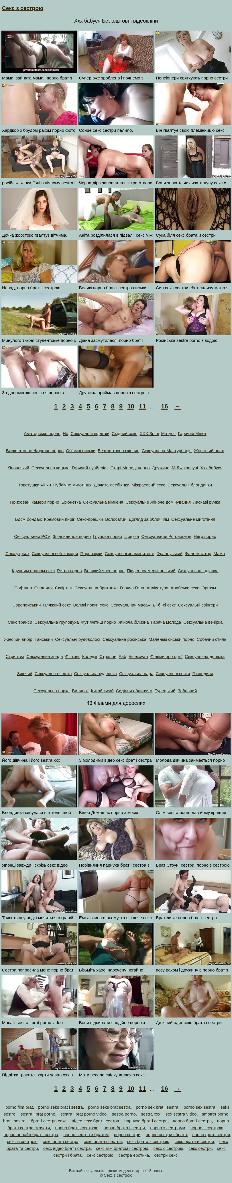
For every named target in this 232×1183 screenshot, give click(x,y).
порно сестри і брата (166, 1134)
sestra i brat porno (38, 1114)
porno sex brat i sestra (157, 1107)
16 (164, 406)
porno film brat (19, 1107)
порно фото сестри (211, 1134)
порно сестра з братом (86, 1134)
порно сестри (127, 1134)
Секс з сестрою (22, 8)
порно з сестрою (206, 1127)
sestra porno (123, 1114)
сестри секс (165, 1155)
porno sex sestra (199, 1107)
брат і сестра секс (48, 1120)
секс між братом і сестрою (122, 1148)
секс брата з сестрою (148, 1141)
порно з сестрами (167, 1127)
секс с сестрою (168, 1148)
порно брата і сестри (124, 1127)
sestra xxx (150, 1114)
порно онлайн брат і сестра (31, 1134)
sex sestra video (181, 1114)
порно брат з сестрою (77, 1127)
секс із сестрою (22, 1141)
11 (142, 406)
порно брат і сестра (192, 1120)
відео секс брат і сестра (95, 1120)
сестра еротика (134, 1155)
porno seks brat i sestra (60, 1107)
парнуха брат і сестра (146, 1120)
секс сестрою (100, 1155)
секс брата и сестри (194, 1141)
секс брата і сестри (103, 1141)
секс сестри (200, 1148)
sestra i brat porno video (83, 1114)
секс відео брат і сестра (67, 1148)
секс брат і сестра (60, 1141)
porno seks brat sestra (109, 1107)
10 (130, 406)
